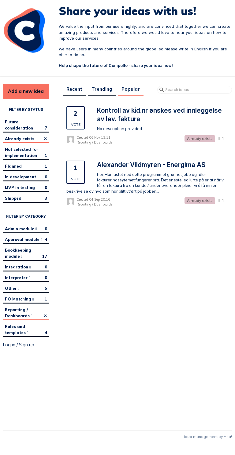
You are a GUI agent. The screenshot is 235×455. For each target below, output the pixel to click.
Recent (74, 89)
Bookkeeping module (26, 253)
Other (26, 288)
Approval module (26, 239)
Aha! (228, 436)
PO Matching (26, 299)
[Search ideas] (194, 90)
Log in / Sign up (18, 345)
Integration (26, 267)
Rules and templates (26, 330)
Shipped (26, 198)
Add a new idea (26, 91)
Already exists (26, 138)
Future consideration (26, 125)
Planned (26, 166)
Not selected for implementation (26, 152)
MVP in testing (26, 187)
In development (26, 177)
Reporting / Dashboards (26, 313)
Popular (130, 89)
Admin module (26, 229)
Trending (101, 89)
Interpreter (26, 278)
